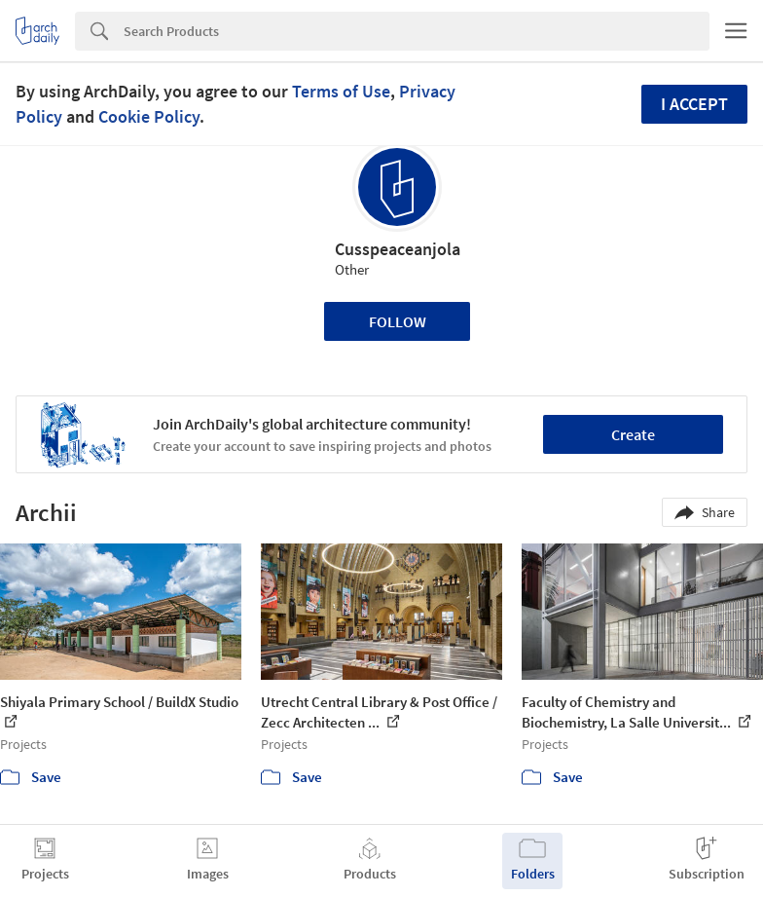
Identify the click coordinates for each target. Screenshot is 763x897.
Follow (397, 321)
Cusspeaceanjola (397, 249)
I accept (694, 104)
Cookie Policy (149, 116)
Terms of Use (341, 91)
